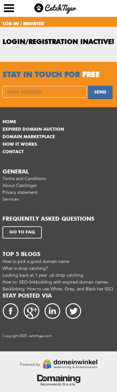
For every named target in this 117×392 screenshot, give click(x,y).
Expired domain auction (33, 129)
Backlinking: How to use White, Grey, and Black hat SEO (57, 289)
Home (9, 122)
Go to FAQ (22, 232)
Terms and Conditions (24, 178)
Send (100, 92)
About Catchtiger (19, 185)
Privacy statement (19, 192)
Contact (13, 152)
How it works (19, 144)
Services (10, 199)
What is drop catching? (25, 268)
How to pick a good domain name (35, 261)
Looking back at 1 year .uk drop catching (42, 275)
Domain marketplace (28, 137)
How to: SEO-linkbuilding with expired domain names (55, 282)
